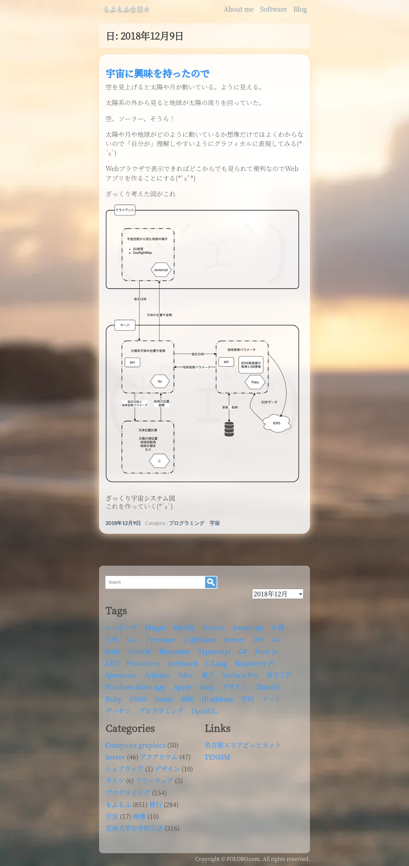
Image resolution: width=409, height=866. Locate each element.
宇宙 (215, 522)
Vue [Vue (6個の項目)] (132, 639)
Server (115, 756)
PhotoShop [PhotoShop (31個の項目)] (143, 663)
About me (238, 9)
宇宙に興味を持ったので (157, 73)
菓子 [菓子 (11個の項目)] (208, 675)
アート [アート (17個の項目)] (271, 699)
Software (273, 9)
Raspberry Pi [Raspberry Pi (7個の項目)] (255, 663)
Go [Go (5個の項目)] (276, 639)
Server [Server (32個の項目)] (234, 639)
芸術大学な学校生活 (134, 828)
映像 (139, 816)
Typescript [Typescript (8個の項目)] (214, 651)
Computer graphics (135, 745)
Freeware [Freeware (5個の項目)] (161, 639)
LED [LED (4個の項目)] (112, 663)
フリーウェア (154, 780)
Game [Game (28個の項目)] (164, 699)
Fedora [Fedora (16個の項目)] (214, 627)
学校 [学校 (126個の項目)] (247, 699)
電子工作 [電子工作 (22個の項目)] (279, 675)
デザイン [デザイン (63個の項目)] (234, 686)
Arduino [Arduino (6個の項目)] (157, 675)
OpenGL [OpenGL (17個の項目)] (204, 710)
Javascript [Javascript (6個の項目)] (248, 627)
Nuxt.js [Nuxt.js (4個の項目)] (266, 651)
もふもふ (118, 804)
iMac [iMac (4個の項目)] (186, 675)
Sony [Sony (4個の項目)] (206, 686)
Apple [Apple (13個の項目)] (182, 686)
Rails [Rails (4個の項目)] (112, 651)
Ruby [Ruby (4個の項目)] (113, 699)
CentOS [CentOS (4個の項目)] (139, 651)
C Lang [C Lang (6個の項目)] (216, 663)
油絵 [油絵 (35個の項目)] (187, 699)
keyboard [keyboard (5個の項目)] (182, 663)
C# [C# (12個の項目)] (243, 651)
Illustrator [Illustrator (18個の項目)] (174, 651)
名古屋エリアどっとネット (242, 745)
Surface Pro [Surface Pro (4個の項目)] (240, 675)
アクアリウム (159, 756)
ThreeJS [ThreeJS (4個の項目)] (267, 686)
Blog (300, 9)
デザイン (167, 768)
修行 (155, 804)
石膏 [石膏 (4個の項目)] (111, 639)
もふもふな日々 (125, 9)
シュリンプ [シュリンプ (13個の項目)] (121, 627)
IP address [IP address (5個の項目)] (217, 699)
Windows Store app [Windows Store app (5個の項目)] (135, 686)
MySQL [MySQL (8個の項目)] (185, 627)
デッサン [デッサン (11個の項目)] (118, 710)
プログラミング (186, 522)
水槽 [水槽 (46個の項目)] (278, 627)
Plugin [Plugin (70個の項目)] (155, 627)
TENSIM (217, 756)
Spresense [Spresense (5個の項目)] (120, 675)
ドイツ (114, 780)
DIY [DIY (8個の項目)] (258, 639)
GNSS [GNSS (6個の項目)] (138, 699)
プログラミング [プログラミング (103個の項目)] (161, 710)
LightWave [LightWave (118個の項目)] (200, 639)
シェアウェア (124, 768)
